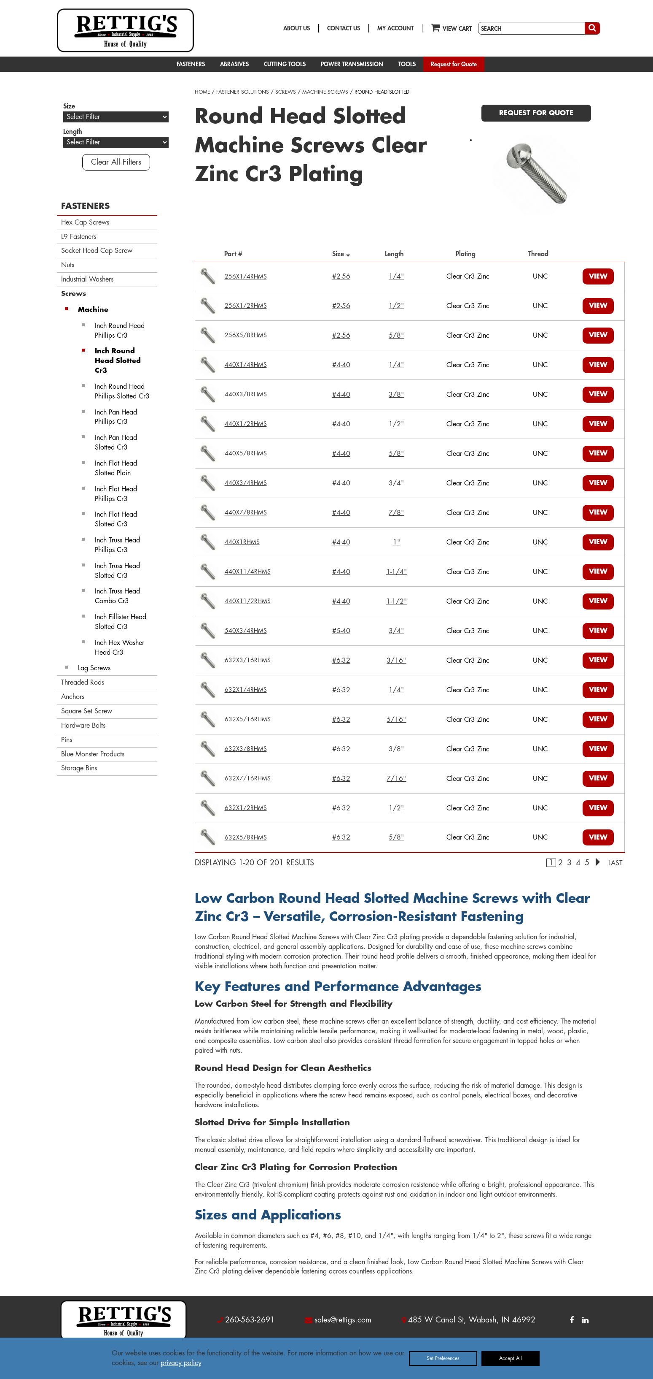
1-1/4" (396, 572)
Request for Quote (454, 64)
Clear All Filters (116, 162)
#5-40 (341, 631)
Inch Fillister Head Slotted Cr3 (120, 622)
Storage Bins (79, 768)
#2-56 (341, 276)
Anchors (72, 697)
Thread (540, 254)
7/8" (396, 512)
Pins (66, 740)
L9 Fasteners (78, 236)
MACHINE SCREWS (325, 92)
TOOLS (407, 64)
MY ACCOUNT (395, 28)
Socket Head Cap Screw (96, 250)
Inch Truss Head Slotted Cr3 (117, 571)
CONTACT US (343, 28)
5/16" (396, 719)
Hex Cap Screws (85, 222)
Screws (73, 293)
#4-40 (341, 365)
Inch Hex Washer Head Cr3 (119, 647)
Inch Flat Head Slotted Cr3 (116, 519)
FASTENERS (191, 64)
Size (341, 253)
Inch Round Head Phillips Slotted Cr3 (122, 391)
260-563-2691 (250, 1320)
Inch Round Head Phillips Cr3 (120, 330)
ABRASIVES (234, 64)
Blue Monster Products (92, 754)
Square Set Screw (86, 711)
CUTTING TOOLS (285, 64)
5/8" (396, 335)
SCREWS (285, 92)
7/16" (396, 778)
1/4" (396, 276)
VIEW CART (451, 27)
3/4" (396, 483)
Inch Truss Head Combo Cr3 (117, 596)
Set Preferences (443, 1358)
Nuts (67, 265)
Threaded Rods (82, 682)
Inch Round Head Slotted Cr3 (118, 361)
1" (396, 542)
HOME (202, 92)
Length (396, 254)
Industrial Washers (87, 279)
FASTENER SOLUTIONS (242, 92)
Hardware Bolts (83, 725)
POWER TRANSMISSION (352, 64)
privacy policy (181, 1363)
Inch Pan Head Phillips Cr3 (116, 417)
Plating (468, 254)
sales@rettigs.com (342, 1320)
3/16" (396, 660)
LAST (615, 863)
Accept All (510, 1358)
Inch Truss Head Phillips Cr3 (117, 545)
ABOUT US (296, 28)
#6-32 (341, 660)
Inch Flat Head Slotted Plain (116, 468)
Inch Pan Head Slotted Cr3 (116, 442)
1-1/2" (396, 601)
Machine (93, 309)
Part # (235, 254)
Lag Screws (94, 668)
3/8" (396, 394)
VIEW (598, 276)
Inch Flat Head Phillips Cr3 (116, 494)
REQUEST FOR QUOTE (536, 113)
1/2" (396, 306)
